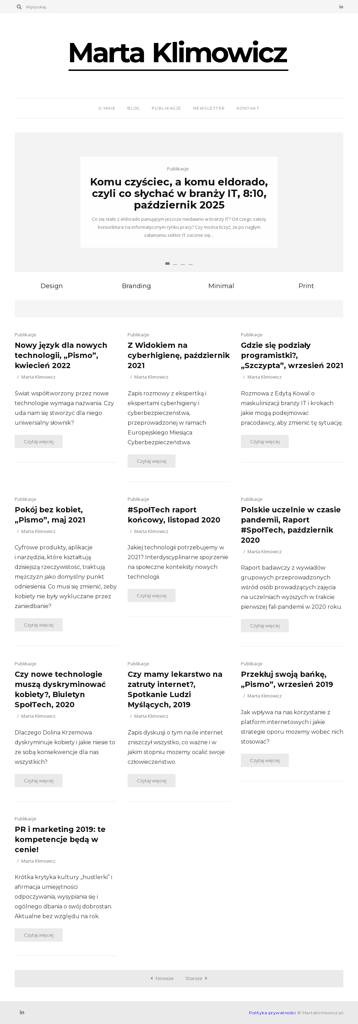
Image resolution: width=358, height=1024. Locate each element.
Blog (133, 108)
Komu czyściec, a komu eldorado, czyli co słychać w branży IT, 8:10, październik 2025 (179, 193)
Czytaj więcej (38, 441)
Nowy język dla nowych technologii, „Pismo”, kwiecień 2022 (61, 355)
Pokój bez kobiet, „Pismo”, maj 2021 (50, 514)
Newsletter (209, 108)
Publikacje (166, 108)
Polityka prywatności (272, 1012)
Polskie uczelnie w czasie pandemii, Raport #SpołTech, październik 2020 (291, 524)
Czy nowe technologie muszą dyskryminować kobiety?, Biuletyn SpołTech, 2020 (60, 689)
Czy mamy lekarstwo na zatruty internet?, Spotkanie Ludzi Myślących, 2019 (175, 689)
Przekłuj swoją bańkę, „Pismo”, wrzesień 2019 (287, 679)
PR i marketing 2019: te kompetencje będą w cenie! (60, 839)
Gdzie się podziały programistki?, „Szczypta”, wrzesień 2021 (292, 355)
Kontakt (248, 108)
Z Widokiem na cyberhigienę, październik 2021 (179, 355)
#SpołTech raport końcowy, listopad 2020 (174, 514)
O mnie (107, 108)
